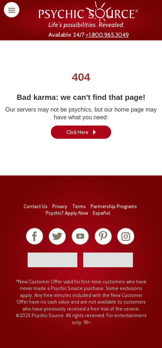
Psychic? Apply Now (67, 213)
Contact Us (35, 206)
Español (101, 213)
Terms (79, 206)
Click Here (77, 132)
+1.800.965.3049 (107, 34)
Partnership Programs (114, 206)
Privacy (59, 206)
